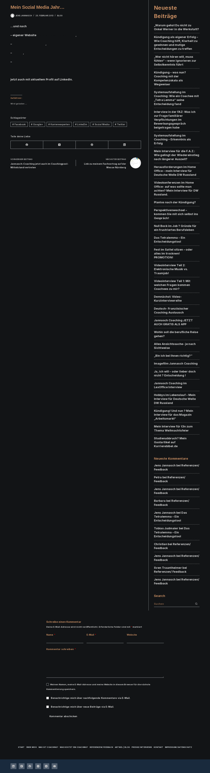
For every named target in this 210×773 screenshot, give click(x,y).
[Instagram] (38, 766)
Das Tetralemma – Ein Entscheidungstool (170, 516)
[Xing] (22, 766)
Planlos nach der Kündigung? (175, 202)
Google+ (16, 70)
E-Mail (91, 635)
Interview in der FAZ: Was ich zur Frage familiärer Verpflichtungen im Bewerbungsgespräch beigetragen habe (174, 119)
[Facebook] (27, 145)
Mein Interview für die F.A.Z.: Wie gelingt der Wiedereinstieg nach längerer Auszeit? (176, 155)
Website (132, 634)
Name (51, 635)
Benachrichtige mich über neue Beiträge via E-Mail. (82, 706)
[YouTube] (46, 766)
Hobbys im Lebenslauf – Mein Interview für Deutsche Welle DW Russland (175, 398)
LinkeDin (81, 124)
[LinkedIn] (124, 145)
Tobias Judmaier (166, 528)
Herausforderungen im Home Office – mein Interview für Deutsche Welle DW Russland (175, 170)
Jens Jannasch (165, 465)
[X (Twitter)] (59, 145)
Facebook (19, 124)
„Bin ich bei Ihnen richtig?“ (173, 355)
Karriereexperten (59, 124)
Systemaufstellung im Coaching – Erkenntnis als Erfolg (172, 139)
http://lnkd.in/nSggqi (25, 88)
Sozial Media (101, 124)
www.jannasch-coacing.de (56, 35)
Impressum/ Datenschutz (178, 747)
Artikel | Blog (122, 747)
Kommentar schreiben (61, 649)
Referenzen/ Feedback (170, 571)
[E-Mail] (55, 766)
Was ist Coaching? (48, 747)
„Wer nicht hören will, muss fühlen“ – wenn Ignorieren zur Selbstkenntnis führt (175, 60)
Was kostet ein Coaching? (74, 747)
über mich (31, 747)
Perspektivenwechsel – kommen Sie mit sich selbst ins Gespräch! (176, 214)
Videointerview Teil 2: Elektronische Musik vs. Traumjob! (171, 269)
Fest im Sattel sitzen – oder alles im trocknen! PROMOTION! (173, 253)
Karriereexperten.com (29, 44)
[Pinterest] (92, 145)
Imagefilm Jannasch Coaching (176, 363)
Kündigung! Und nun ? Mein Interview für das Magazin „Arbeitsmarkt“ (173, 414)
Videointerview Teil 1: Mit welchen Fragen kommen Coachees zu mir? (172, 284)
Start (21, 747)
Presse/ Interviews (142, 747)
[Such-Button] (196, 604)
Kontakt (158, 747)
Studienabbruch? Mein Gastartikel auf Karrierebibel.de (170, 442)
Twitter (18, 52)
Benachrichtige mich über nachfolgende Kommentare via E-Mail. (90, 697)
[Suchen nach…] (173, 604)
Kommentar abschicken (63, 716)
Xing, (16, 61)
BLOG (60, 15)
